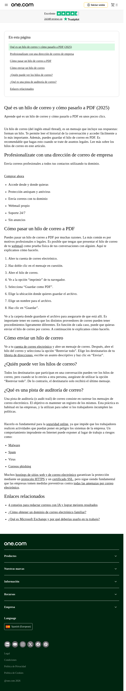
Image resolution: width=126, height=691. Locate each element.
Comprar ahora (14, 176)
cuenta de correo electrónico (33, 346)
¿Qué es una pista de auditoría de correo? (33, 81)
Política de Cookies (13, 673)
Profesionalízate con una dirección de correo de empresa (42, 53)
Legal (7, 653)
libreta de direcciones (18, 355)
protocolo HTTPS (33, 479)
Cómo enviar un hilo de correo (27, 67)
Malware (14, 445)
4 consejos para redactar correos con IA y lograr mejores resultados (53, 505)
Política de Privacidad (15, 666)
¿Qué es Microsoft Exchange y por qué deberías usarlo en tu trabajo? (54, 519)
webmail (17, 246)
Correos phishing (19, 466)
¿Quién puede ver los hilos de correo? (31, 74)
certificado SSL (62, 479)
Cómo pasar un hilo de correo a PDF (30, 60)
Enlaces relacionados (22, 88)
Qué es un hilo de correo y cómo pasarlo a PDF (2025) (41, 46)
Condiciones (10, 660)
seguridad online (57, 424)
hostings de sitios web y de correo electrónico (46, 475)
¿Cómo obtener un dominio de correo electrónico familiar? (47, 512)
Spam (12, 452)
